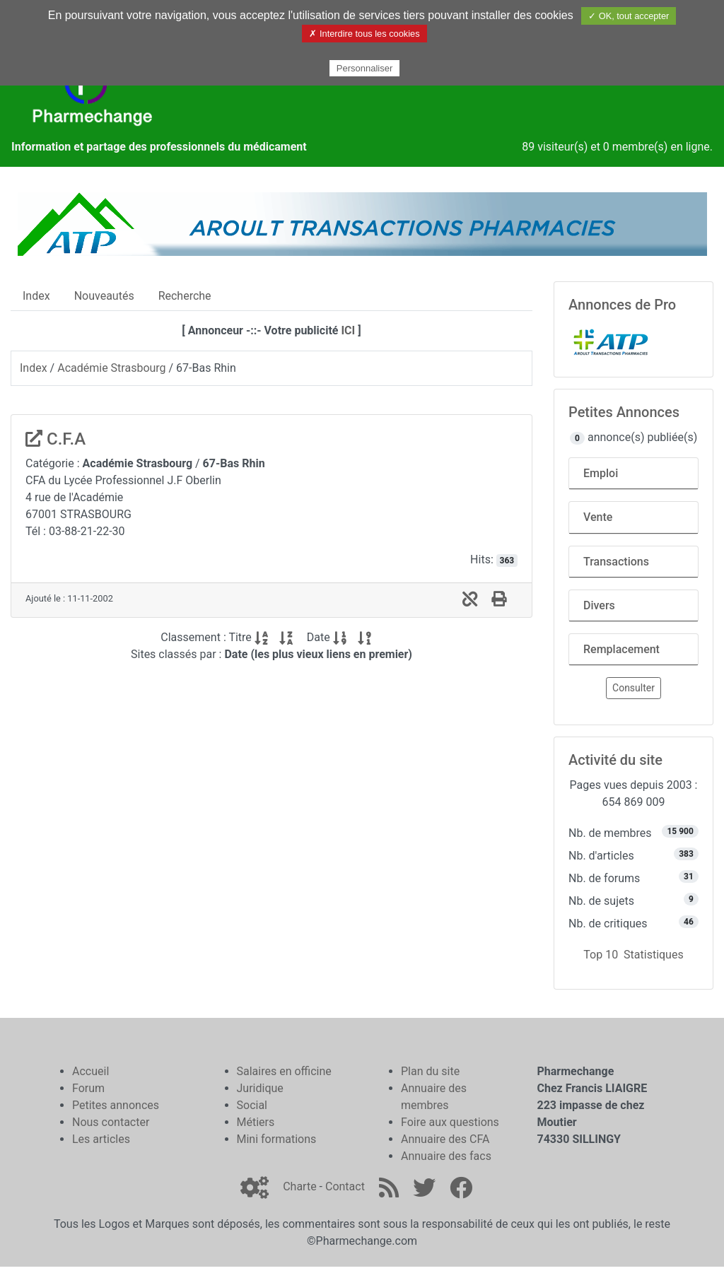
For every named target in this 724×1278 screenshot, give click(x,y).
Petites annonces (115, 1105)
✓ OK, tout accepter (628, 16)
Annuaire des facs (446, 1156)
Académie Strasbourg (111, 368)
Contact (345, 1186)
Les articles (101, 1139)
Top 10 (600, 954)
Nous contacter (110, 1122)
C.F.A (55, 439)
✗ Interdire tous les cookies (364, 33)
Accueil (90, 1071)
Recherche (184, 296)
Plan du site (430, 1071)
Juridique (260, 1088)
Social (252, 1105)
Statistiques (654, 954)
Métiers (256, 1122)
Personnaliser (365, 68)
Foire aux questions (450, 1122)
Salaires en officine (284, 1071)
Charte (299, 1186)
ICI (348, 330)
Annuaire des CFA (445, 1139)
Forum (88, 1088)
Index (36, 296)
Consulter (633, 687)
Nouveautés (104, 296)
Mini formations (277, 1139)
